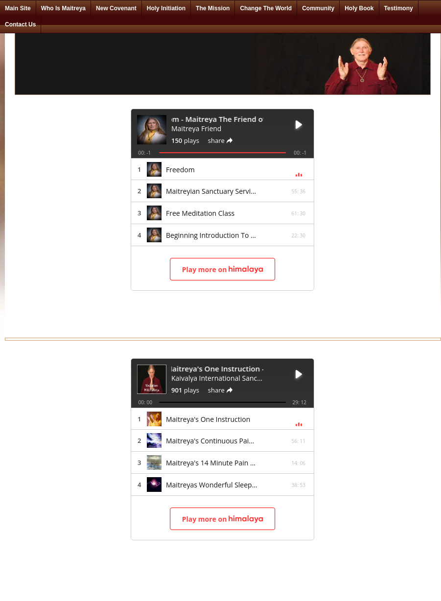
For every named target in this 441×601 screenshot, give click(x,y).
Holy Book (359, 8)
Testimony (398, 8)
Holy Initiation (166, 8)
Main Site (18, 8)
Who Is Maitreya (63, 8)
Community (318, 8)
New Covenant (116, 8)
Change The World (266, 8)
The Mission (213, 8)
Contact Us (20, 24)
